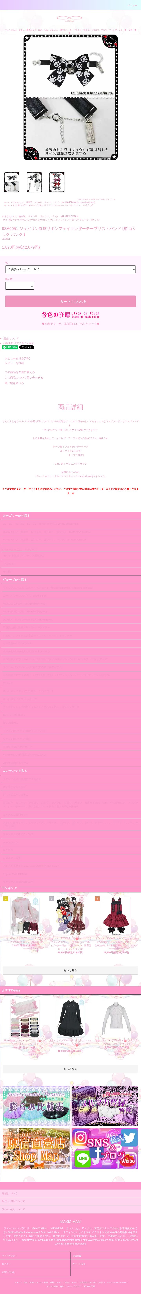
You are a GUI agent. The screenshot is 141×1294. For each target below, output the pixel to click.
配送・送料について (53, 1282)
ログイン (6, 1264)
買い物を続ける (12, 383)
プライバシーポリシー (116, 1282)
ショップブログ (74, 1286)
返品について (11, 338)
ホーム (7, 202)
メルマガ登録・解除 (55, 1286)
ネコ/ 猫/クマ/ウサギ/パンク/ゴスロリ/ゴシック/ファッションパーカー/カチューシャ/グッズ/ (53, 205)
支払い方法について (32, 1282)
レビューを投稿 (12, 363)
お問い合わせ (8, 1272)
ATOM (92, 1286)
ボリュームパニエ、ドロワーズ (19, 549)
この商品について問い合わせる (21, 377)
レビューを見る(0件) (15, 358)
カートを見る (79, 1264)
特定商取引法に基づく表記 (19, 343)
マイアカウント (9, 1256)
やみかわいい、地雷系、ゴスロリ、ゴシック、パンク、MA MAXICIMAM (44, 202)
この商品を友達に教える (17, 372)
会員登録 (77, 1256)
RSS (86, 1286)
